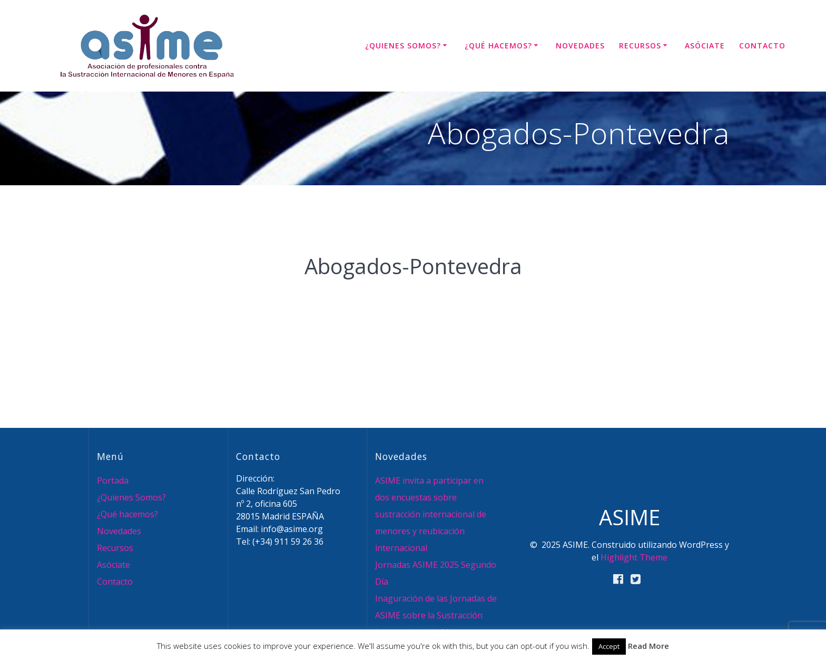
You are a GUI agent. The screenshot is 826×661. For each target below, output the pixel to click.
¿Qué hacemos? (498, 46)
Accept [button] (609, 646)
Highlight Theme (634, 557)
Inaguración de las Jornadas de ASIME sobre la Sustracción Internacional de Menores (436, 615)
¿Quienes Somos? (403, 46)
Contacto (762, 46)
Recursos (640, 46)
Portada (113, 480)
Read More (648, 645)
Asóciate (705, 46)
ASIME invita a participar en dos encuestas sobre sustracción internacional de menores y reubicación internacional (430, 514)
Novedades (580, 46)
